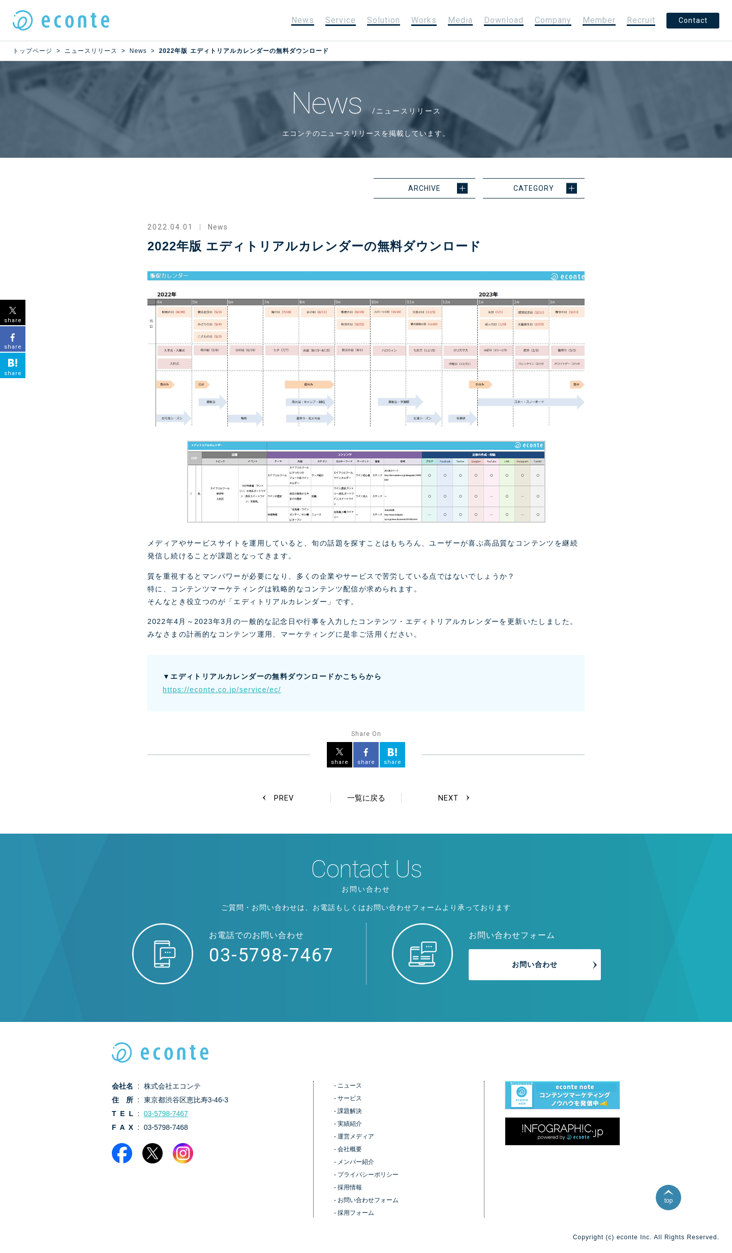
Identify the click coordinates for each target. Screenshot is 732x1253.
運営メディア (356, 1137)
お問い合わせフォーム (368, 1201)
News (302, 20)
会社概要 (350, 1150)
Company (553, 20)
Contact (693, 20)
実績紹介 (350, 1124)
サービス (350, 1099)
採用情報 (350, 1188)
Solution (383, 20)
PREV (285, 798)
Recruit (641, 20)
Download (504, 20)
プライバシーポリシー (368, 1175)
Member (599, 20)
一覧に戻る (366, 798)
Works (424, 20)
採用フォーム (356, 1213)
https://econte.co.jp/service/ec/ (222, 690)
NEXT (447, 798)
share (340, 762)
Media (460, 20)
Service (340, 20)
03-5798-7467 (271, 956)
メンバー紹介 (356, 1162)
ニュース (350, 1086)
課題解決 (350, 1112)
